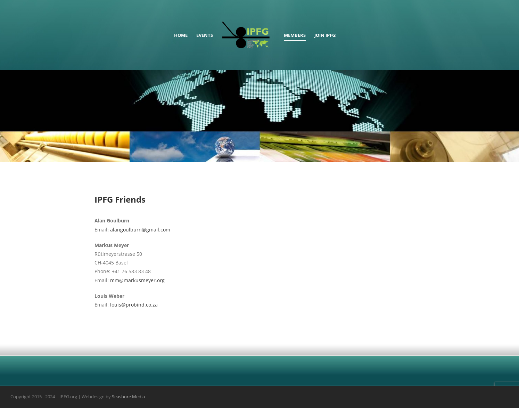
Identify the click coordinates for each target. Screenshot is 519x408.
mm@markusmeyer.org (137, 280)
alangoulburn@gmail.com (140, 229)
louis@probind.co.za (134, 304)
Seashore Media (128, 397)
